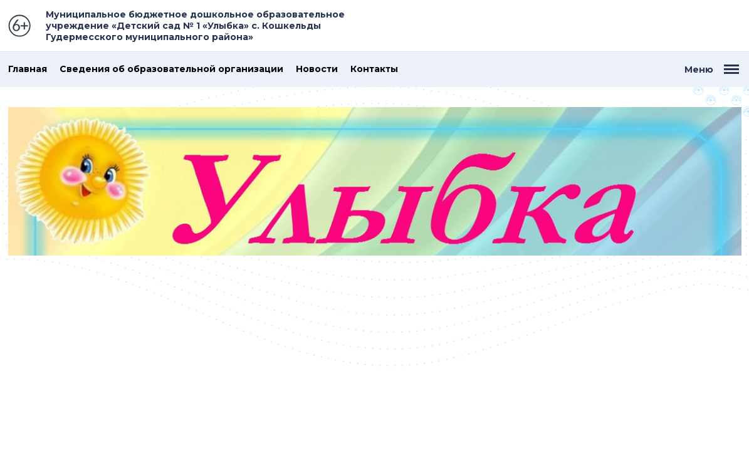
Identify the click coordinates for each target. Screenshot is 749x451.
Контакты (374, 69)
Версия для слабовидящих (692, 25)
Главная (27, 69)
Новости (317, 69)
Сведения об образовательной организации (171, 69)
